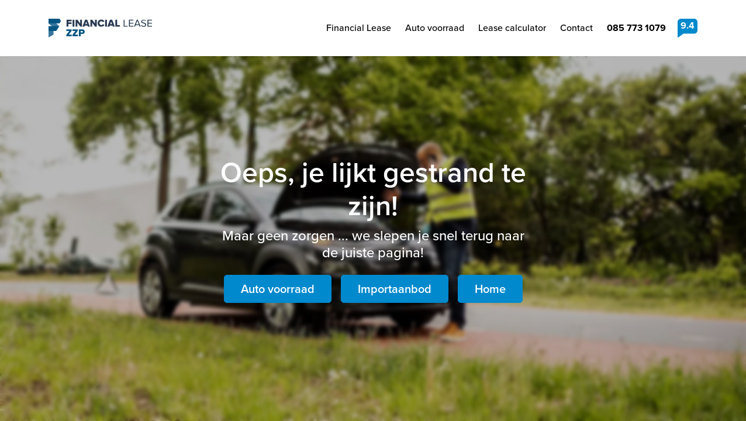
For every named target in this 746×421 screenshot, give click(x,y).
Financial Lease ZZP (100, 28)
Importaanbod (394, 289)
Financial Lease (358, 27)
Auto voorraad (434, 27)
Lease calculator (512, 27)
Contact (576, 27)
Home (490, 289)
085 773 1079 (636, 27)
